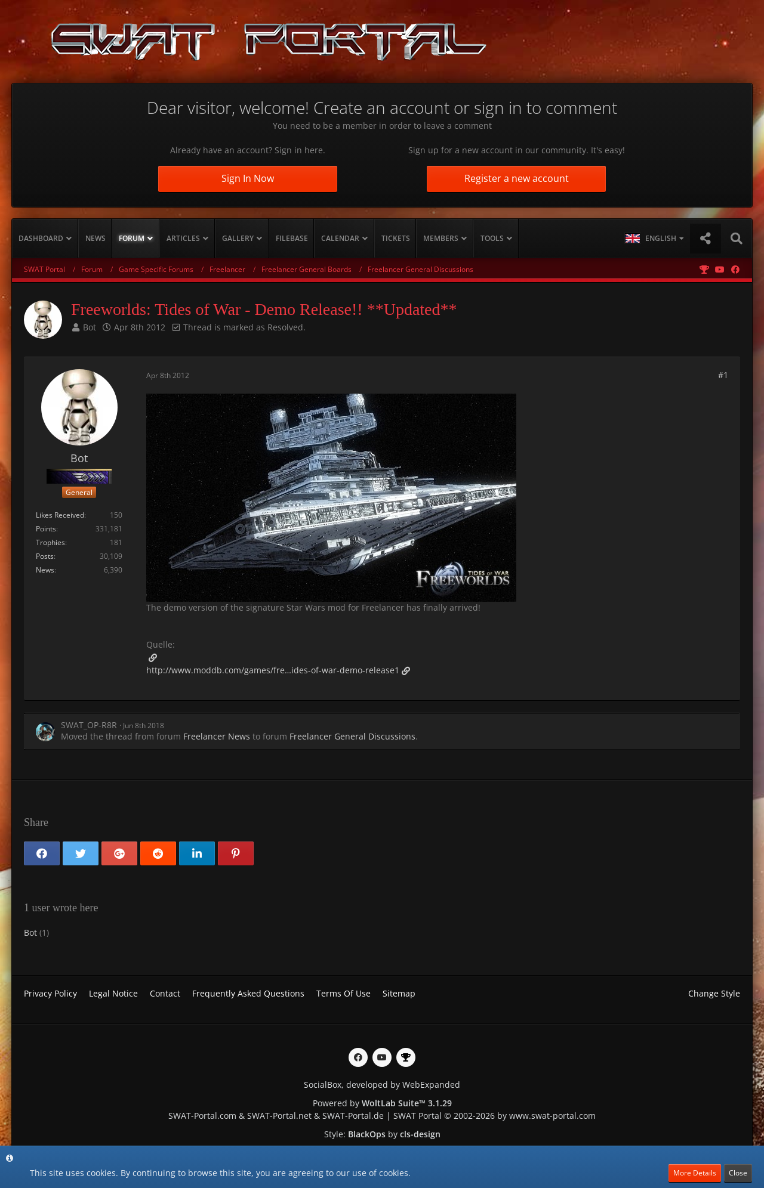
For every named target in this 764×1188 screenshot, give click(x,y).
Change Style (714, 993)
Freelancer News (216, 736)
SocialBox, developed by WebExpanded (382, 1084)
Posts (45, 556)
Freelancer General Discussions (352, 736)
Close (738, 1173)
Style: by (382, 1134)
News (45, 570)
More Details (694, 1173)
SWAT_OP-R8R (89, 725)
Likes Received (60, 515)
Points (46, 529)
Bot (89, 327)
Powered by (382, 1103)
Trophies (50, 542)
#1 (723, 374)
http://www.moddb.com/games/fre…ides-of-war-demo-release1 (272, 670)
